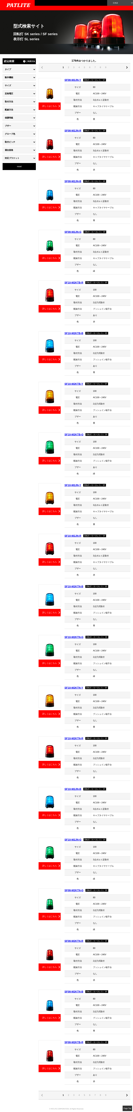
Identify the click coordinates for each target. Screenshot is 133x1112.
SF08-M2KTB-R (74, 1042)
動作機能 (9, 77)
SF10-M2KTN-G (74, 637)
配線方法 (9, 110)
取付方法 (9, 102)
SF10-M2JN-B (73, 789)
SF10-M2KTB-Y (74, 383)
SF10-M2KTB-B (74, 333)
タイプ (8, 69)
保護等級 (9, 118)
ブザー (8, 126)
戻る (127, 67)
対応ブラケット (12, 158)
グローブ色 (10, 134)
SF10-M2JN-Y (73, 485)
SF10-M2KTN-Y (74, 687)
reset (19, 166)
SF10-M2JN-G (73, 839)
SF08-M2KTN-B (74, 991)
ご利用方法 (30, 61)
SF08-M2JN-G (73, 231)
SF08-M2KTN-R (74, 940)
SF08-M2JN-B (73, 181)
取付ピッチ (10, 142)
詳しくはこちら (49, 106)
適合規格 (9, 150)
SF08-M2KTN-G (74, 890)
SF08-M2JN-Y (73, 80)
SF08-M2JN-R (73, 130)
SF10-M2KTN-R (74, 738)
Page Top (127, 1108)
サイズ (8, 85)
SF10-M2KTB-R (74, 282)
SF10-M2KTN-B (74, 586)
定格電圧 (9, 93)
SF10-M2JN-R (73, 535)
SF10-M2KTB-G (74, 434)
